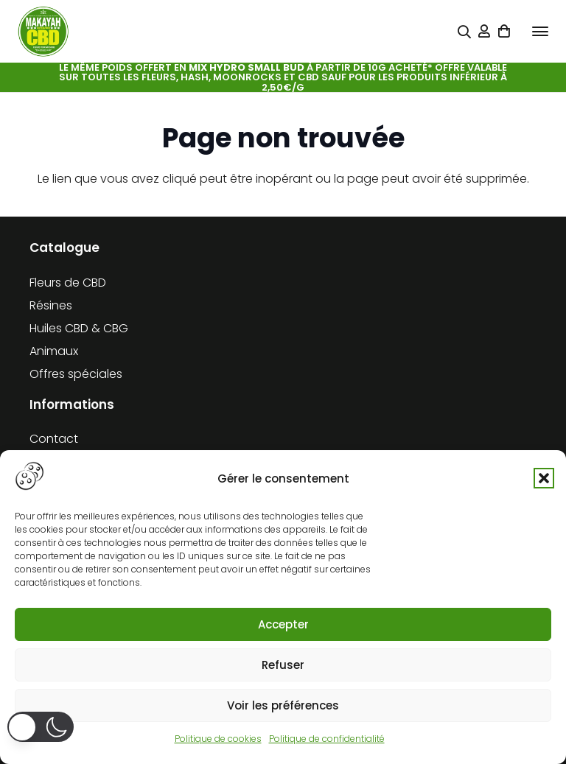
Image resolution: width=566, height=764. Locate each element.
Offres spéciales (75, 373)
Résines (50, 305)
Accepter (283, 624)
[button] (544, 478)
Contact (53, 438)
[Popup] (464, 32)
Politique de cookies (218, 738)
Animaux (53, 351)
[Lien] (484, 31)
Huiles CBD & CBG (78, 328)
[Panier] (505, 31)
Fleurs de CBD (67, 282)
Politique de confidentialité (327, 738)
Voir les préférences (283, 705)
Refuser (283, 665)
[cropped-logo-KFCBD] (43, 31)
